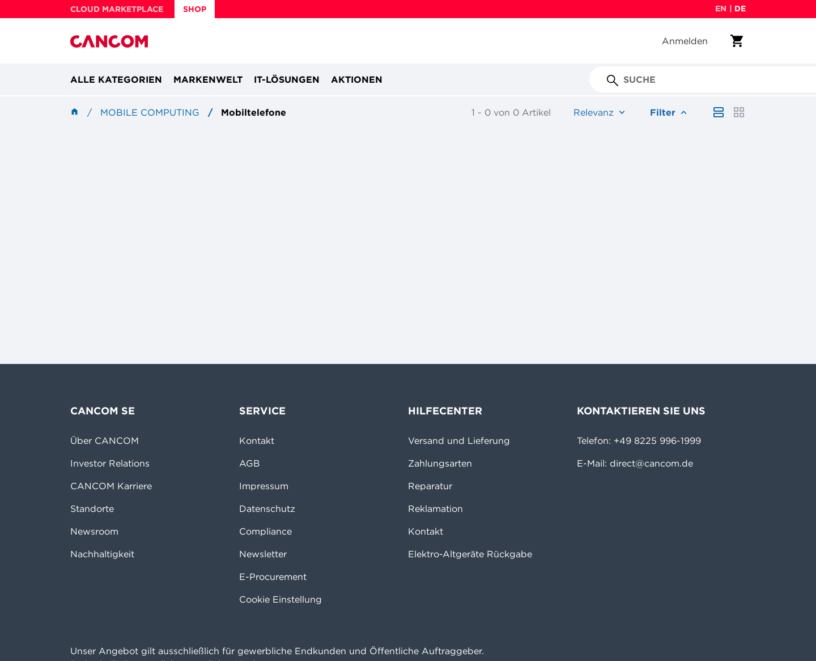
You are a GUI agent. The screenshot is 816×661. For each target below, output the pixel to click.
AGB (249, 463)
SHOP (194, 9)
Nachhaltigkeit (102, 554)
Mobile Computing (149, 112)
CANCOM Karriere (111, 485)
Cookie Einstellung (280, 599)
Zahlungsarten (440, 463)
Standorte (92, 508)
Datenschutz (267, 508)
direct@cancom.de (651, 463)
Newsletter (263, 554)
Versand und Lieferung (459, 440)
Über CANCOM (104, 440)
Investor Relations (110, 463)
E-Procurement (273, 576)
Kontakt (256, 440)
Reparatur (430, 485)
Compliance (265, 531)
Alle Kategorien (116, 79)
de (740, 8)
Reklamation (435, 508)
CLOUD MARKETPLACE (116, 9)
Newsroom (94, 531)
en (720, 8)
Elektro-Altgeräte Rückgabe (470, 554)
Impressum (263, 485)
